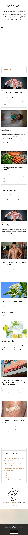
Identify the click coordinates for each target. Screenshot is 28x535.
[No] (26, 529)
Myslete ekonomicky (8, 190)
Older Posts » (14, 442)
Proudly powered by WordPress (10, 502)
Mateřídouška (6, 130)
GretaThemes (14, 505)
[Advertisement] (14, 48)
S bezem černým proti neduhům (12, 301)
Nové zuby (5, 225)
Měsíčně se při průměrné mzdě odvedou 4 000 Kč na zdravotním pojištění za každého (13, 382)
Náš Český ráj (14, 7)
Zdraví (3, 90)
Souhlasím (14, 531)
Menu (4, 27)
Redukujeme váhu (7, 341)
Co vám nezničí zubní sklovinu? (12, 92)
